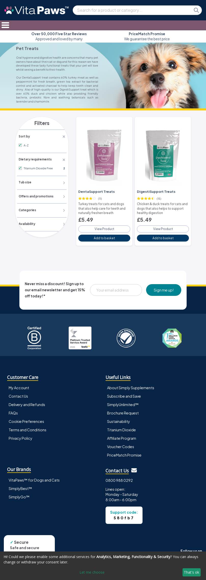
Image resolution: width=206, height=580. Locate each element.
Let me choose (92, 572)
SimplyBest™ (20, 486)
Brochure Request (123, 410)
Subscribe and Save (124, 394)
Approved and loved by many (59, 36)
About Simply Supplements (130, 385)
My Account (19, 385)
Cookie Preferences (26, 419)
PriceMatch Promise (124, 452)
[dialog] (103, 565)
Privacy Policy (20, 436)
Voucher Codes (120, 444)
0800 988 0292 (119, 478)
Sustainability (118, 419)
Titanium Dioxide (121, 427)
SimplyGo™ (19, 494)
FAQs (13, 410)
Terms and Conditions (27, 427)
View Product (104, 227)
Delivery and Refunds (27, 402)
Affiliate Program (121, 436)
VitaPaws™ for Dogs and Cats (34, 477)
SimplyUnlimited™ (123, 402)
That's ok (191, 572)
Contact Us (18, 394)
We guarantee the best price (147, 36)
